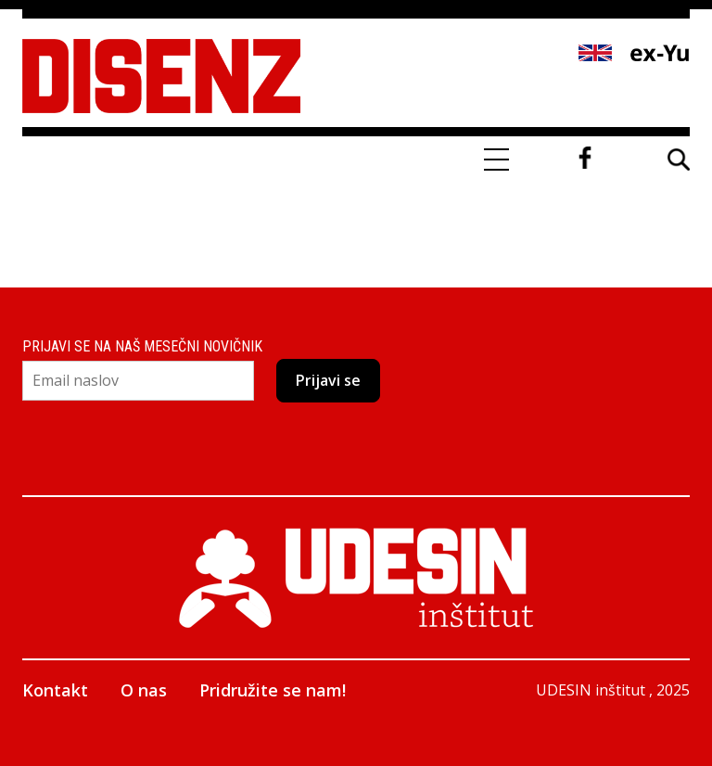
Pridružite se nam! (272, 690)
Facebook (585, 157)
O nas (144, 690)
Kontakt (55, 690)
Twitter (621, 157)
